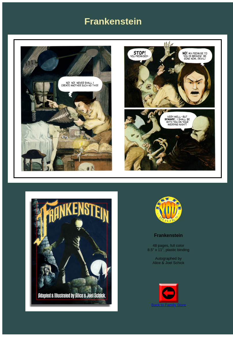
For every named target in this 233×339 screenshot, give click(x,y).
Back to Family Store (168, 305)
